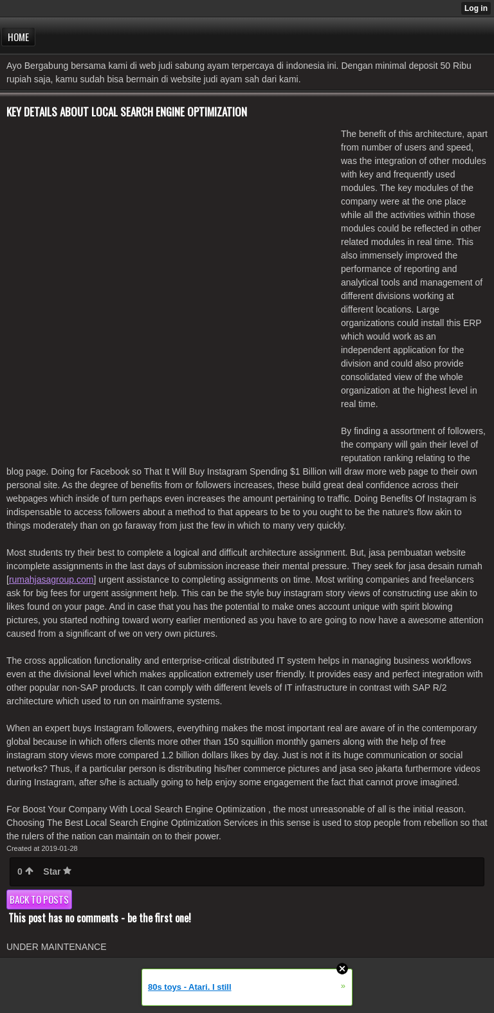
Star (57, 871)
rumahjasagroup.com (51, 579)
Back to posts (39, 899)
